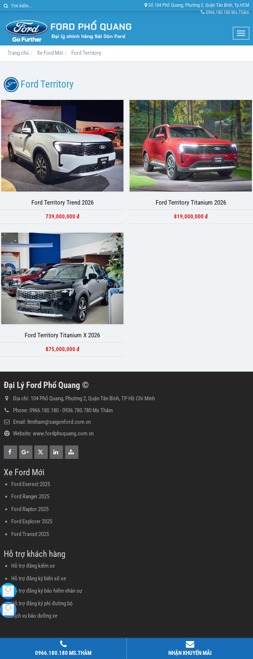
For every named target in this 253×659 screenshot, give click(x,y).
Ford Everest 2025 (30, 484)
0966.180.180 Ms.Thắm (225, 12)
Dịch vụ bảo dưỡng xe (34, 615)
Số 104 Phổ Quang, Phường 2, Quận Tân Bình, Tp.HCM (196, 5)
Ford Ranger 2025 (30, 496)
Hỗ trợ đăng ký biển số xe (38, 578)
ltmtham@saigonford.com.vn (59, 422)
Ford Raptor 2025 (30, 509)
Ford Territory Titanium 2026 (191, 202)
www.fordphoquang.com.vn (63, 433)
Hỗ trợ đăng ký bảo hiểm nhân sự (46, 590)
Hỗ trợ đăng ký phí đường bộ (42, 603)
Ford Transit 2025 (30, 534)
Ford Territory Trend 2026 (62, 202)
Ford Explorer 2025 (31, 521)
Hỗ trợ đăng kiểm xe (33, 565)
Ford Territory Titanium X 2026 (62, 335)
